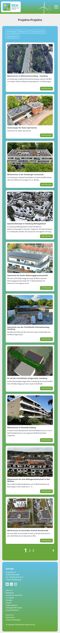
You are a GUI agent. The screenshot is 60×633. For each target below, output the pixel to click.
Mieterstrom (23, 32)
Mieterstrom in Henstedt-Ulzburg (21, 427)
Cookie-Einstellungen (13, 620)
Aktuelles (9, 600)
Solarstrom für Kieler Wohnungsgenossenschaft (27, 275)
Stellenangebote (11, 605)
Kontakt (8, 603)
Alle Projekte (11, 32)
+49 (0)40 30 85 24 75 (16, 577)
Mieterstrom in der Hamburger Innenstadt (25, 174)
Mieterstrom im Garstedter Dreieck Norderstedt (27, 530)
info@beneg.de (16, 580)
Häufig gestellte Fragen (14, 608)
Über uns (9, 590)
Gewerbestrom (12, 37)
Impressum (10, 615)
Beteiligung (10, 593)
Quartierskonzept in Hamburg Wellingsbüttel (26, 223)
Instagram (16, 584)
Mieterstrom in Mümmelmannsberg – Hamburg (27, 76)
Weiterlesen (46, 89)
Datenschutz (10, 617)
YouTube (7, 584)
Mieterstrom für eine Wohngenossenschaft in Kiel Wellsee (28, 480)
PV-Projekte (10, 598)
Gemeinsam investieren (14, 595)
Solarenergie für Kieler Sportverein (22, 128)
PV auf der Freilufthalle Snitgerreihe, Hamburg (27, 378)
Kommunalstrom (38, 32)
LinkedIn (12, 584)
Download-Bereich (12, 610)
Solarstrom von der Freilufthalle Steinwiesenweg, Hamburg (28, 328)
